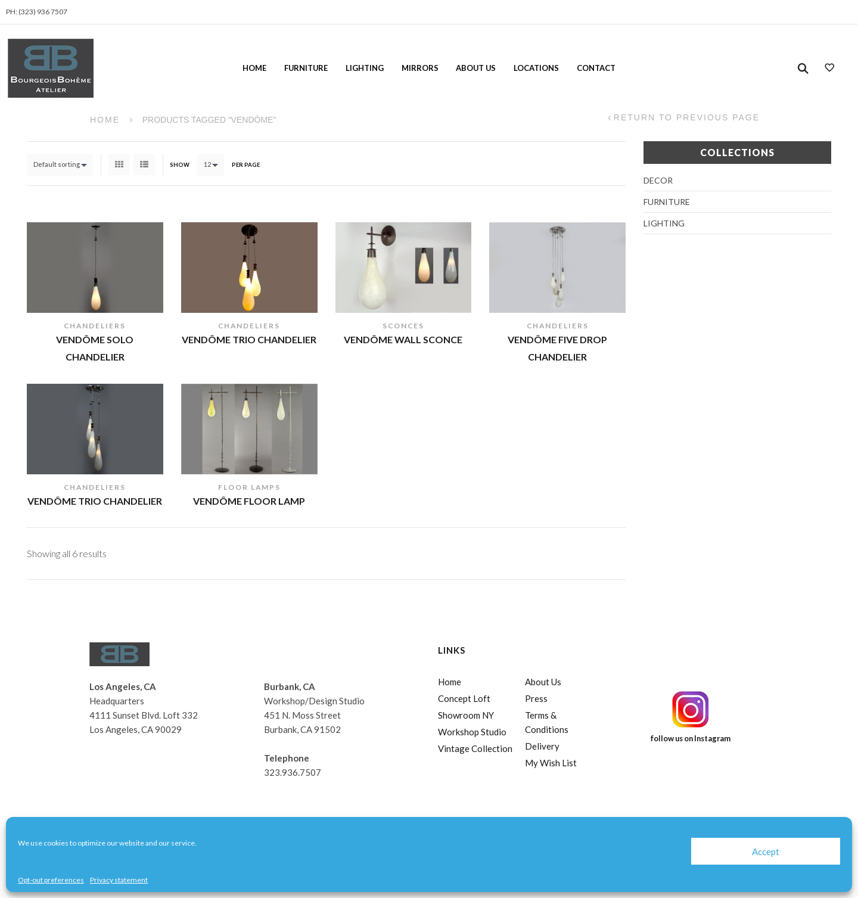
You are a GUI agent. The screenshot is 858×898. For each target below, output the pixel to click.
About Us (476, 68)
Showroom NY (466, 715)
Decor (658, 180)
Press (536, 698)
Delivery (542, 746)
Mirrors (420, 68)
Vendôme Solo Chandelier (94, 348)
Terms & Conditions (546, 722)
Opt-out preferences (51, 880)
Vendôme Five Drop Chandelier (557, 348)
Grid (119, 164)
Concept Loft (464, 698)
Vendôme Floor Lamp (249, 501)
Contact (596, 68)
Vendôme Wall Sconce (403, 339)
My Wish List (551, 762)
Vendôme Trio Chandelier (249, 339)
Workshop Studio (472, 731)
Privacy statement (119, 880)
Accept (765, 851)
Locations (536, 68)
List (144, 164)
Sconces (403, 325)
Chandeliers (95, 325)
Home (254, 68)
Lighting (365, 68)
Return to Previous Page (687, 117)
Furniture (306, 68)
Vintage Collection (475, 748)
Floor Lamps (249, 487)
